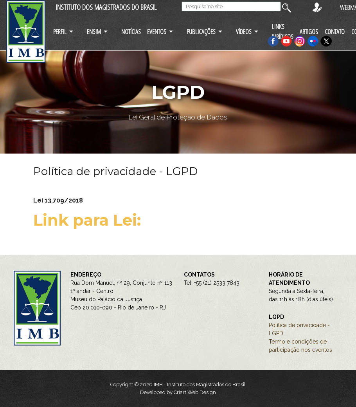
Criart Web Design (195, 392)
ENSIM (94, 31)
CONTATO (335, 31)
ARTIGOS (309, 31)
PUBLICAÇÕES (201, 31)
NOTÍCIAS (131, 31)
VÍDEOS (244, 31)
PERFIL (60, 31)
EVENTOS (156, 31)
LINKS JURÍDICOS (282, 31)
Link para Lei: (89, 220)
